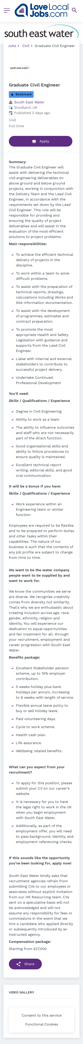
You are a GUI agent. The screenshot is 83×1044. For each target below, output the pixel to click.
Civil (25, 46)
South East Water (29, 102)
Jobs (12, 46)
